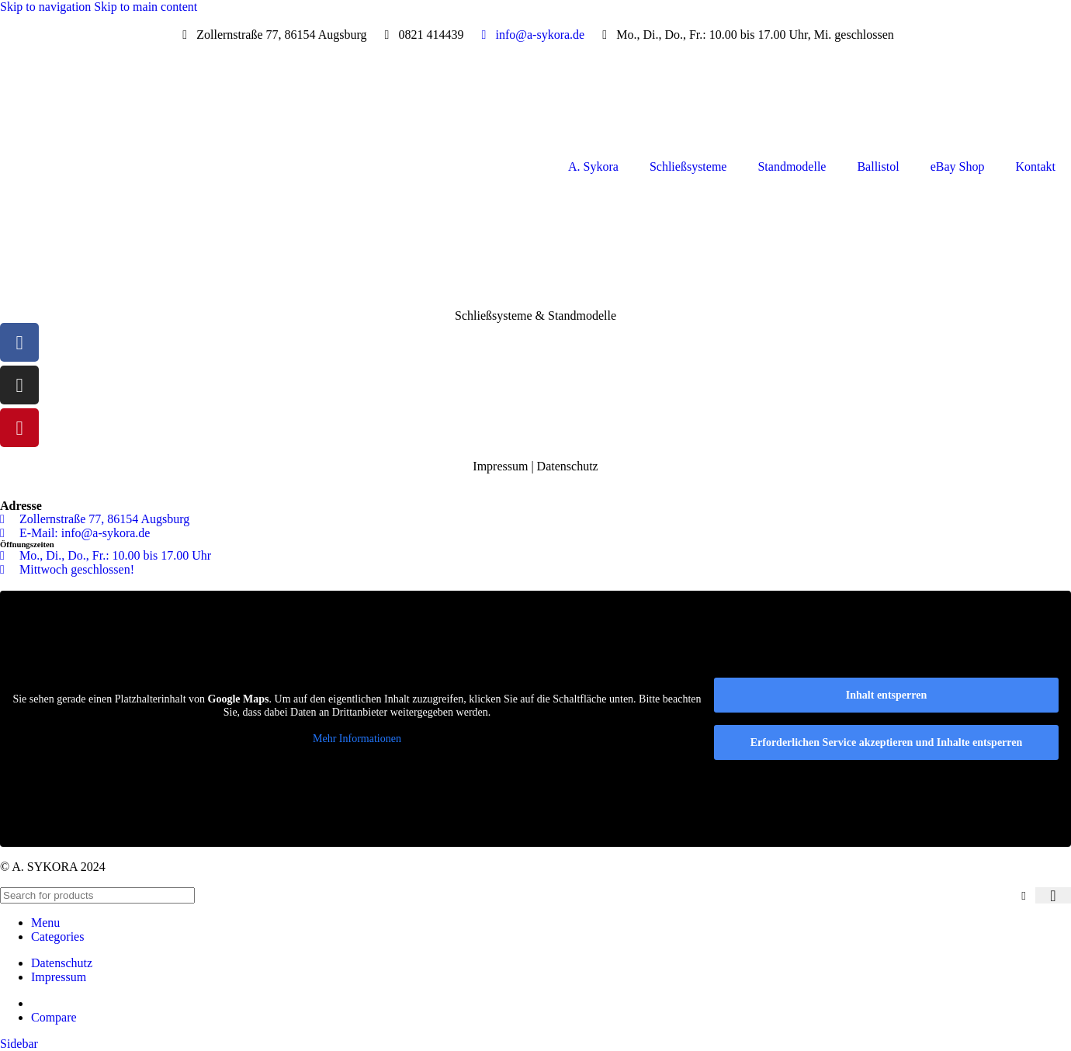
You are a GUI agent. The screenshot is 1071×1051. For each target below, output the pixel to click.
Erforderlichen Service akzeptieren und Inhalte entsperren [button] (886, 742)
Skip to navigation (47, 6)
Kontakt (1035, 166)
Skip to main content (145, 6)
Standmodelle (791, 166)
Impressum (500, 466)
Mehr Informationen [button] (357, 738)
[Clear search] (1023, 895)
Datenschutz (567, 466)
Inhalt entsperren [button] (886, 695)
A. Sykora (593, 166)
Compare (54, 1017)
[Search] (97, 895)
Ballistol (878, 166)
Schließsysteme (688, 166)
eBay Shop (958, 166)
